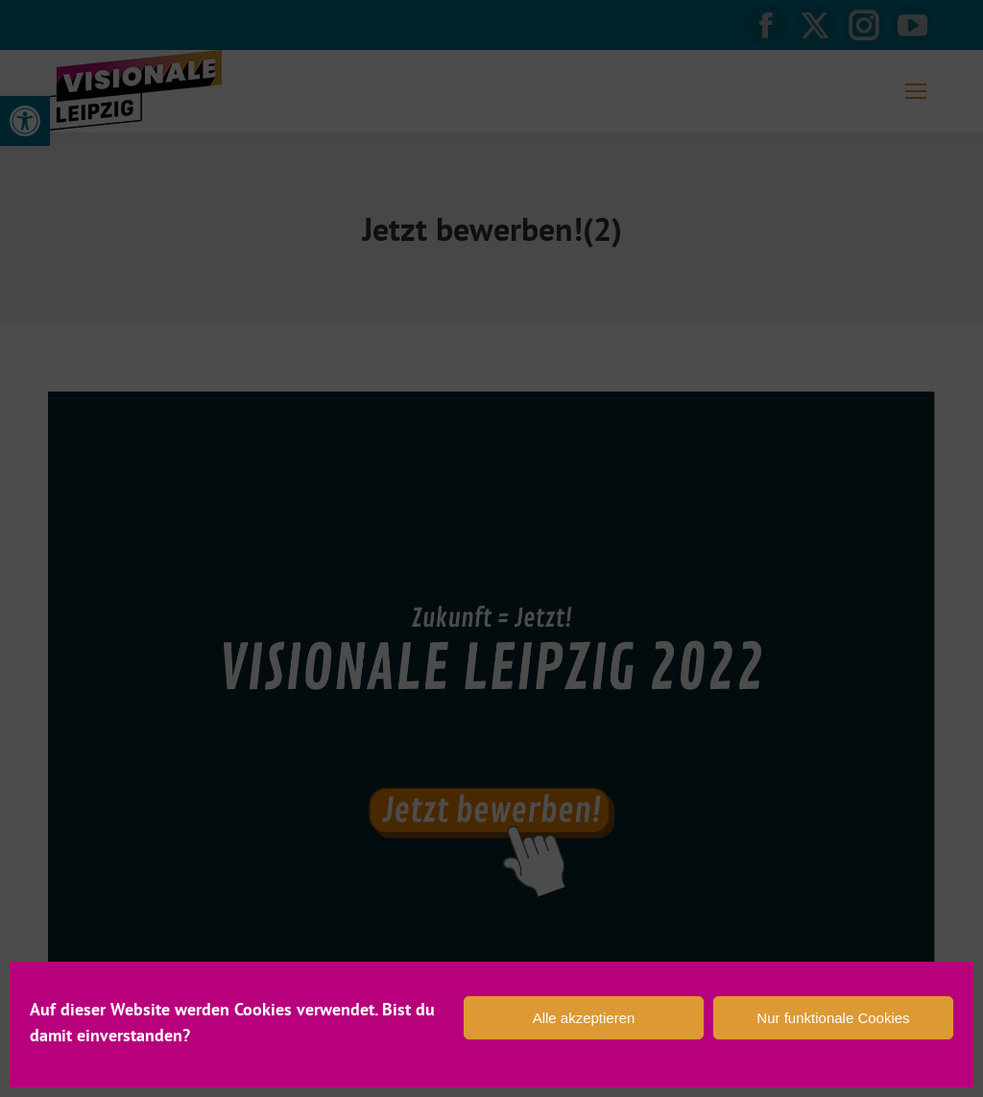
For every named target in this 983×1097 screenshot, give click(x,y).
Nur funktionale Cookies (832, 1018)
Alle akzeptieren (584, 1018)
